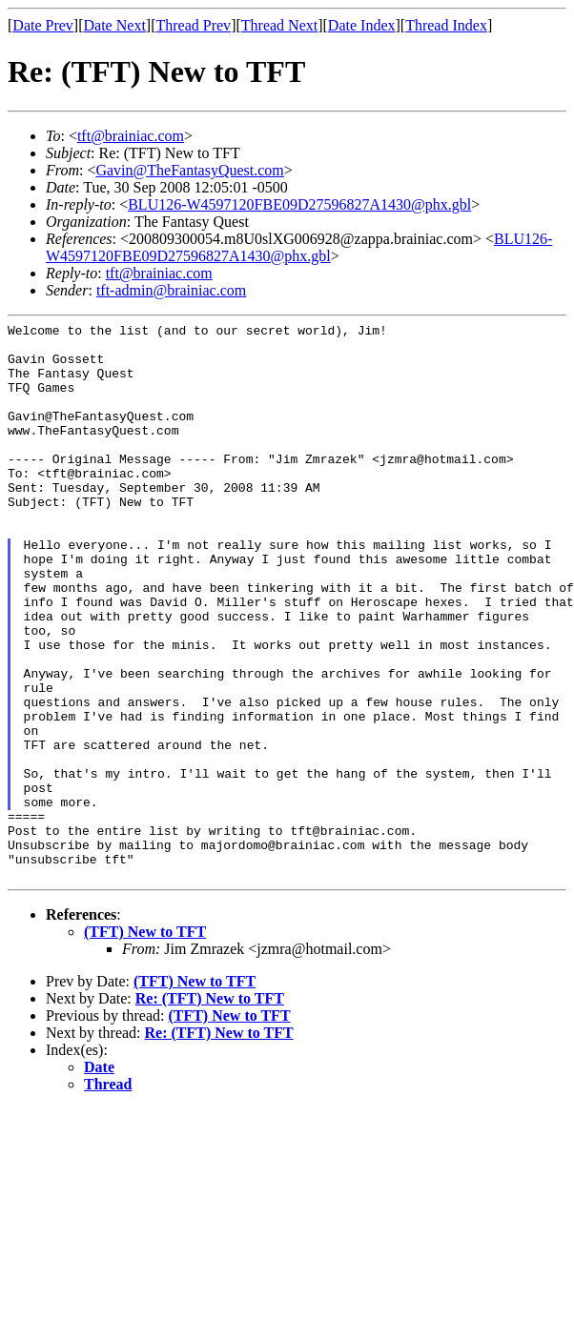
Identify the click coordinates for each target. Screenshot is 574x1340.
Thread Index (446, 25)
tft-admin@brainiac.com (171, 290)
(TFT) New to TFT (145, 1043)
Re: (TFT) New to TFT (209, 1110)
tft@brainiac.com (130, 136)
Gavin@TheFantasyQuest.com (189, 170)
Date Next (115, 25)
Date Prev (42, 25)
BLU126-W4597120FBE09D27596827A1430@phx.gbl (299, 204)
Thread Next (279, 25)
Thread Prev (193, 25)
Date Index (362, 25)
